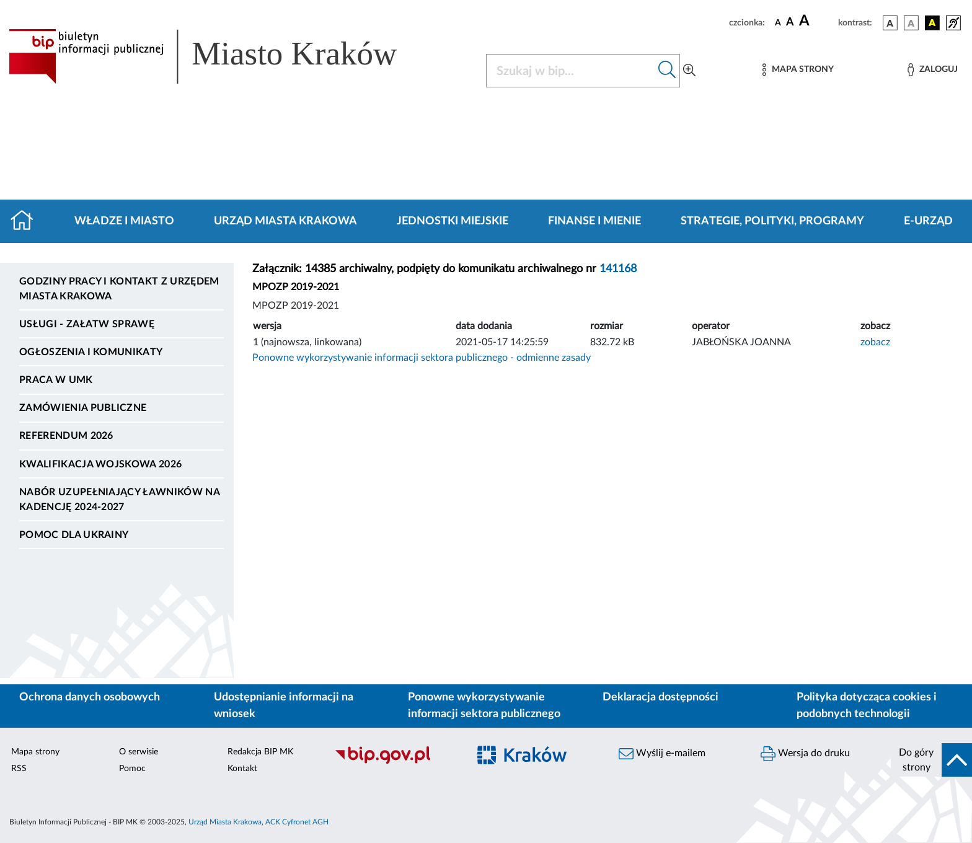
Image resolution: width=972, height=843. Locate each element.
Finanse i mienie (594, 221)
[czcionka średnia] (790, 22)
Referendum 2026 (66, 436)
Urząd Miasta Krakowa (285, 221)
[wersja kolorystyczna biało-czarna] (911, 23)
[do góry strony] (931, 760)
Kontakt (242, 768)
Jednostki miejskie (452, 221)
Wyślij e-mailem (662, 753)
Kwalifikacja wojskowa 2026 (100, 464)
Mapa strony (35, 752)
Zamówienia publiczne (82, 408)
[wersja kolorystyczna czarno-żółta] (932, 23)
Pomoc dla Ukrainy (73, 535)
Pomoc (132, 768)
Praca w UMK (56, 380)
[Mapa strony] (798, 69)
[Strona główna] (27, 221)
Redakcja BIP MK (260, 752)
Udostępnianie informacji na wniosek (283, 706)
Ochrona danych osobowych (89, 697)
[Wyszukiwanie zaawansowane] (689, 70)
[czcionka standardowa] (778, 22)
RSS (19, 768)
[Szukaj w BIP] (570, 70)
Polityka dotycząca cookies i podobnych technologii (867, 706)
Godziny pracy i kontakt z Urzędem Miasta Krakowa (119, 288)
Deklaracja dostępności (660, 697)
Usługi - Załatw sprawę (86, 324)
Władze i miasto (124, 221)
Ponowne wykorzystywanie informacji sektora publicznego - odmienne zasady (421, 358)
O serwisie (138, 752)
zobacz (875, 342)
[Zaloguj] (932, 69)
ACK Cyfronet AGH (297, 822)
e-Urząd (928, 221)
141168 (618, 269)
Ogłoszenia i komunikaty (90, 352)
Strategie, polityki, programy (772, 221)
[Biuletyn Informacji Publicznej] (395, 761)
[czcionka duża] (817, 21)
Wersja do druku (805, 753)
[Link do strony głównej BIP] (220, 56)
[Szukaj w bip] (667, 70)
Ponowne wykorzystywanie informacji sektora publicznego (484, 706)
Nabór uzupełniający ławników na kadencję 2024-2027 (119, 499)
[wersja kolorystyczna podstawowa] (890, 23)
